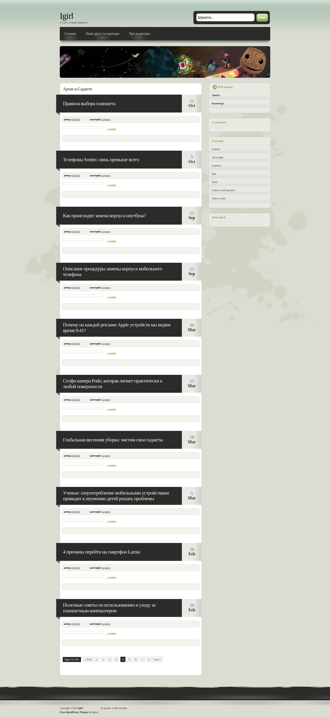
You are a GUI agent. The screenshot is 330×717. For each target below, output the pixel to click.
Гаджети (105, 119)
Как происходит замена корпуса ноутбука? (104, 215)
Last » (157, 659)
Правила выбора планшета (89, 103)
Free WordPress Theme (74, 712)
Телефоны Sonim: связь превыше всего (101, 159)
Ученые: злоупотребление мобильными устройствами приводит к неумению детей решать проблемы (116, 495)
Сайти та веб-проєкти (223, 190)
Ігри (214, 173)
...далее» (111, 128)
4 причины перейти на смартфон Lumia (101, 552)
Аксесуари (217, 157)
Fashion (216, 149)
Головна (70, 33)
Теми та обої (218, 198)
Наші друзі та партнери (102, 33)
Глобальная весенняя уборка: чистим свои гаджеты (113, 439)
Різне (215, 182)
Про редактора (139, 33)
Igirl (66, 16)
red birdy (75, 119)
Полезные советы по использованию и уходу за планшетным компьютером (109, 607)
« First (88, 659)
